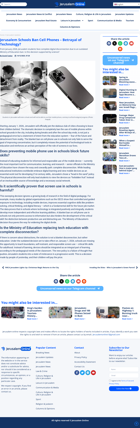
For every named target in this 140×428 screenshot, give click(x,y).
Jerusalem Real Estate (46, 20)
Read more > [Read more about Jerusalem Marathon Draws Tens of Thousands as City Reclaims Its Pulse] (124, 160)
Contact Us (79, 366)
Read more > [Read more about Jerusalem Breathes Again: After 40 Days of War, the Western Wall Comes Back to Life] (124, 135)
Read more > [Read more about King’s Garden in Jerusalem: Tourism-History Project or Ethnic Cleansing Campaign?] (32, 319)
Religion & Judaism (44, 404)
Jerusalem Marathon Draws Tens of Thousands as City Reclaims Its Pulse (128, 155)
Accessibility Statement (85, 362)
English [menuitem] (120, 4)
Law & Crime (41, 371)
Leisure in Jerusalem (72, 20)
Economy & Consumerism (18, 20)
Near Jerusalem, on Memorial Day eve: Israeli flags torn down (127, 105)
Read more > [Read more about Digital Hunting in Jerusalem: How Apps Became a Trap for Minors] (124, 97)
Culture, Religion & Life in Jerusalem (93, 14)
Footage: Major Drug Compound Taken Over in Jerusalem (127, 117)
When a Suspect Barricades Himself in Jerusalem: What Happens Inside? (127, 143)
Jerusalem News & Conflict (39, 14)
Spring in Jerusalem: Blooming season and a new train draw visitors (127, 79)
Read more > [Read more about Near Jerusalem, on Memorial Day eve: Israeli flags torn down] (124, 110)
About (77, 352)
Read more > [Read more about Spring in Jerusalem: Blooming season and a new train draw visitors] (124, 84)
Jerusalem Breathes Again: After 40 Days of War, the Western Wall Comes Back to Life (127, 130)
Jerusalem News (14, 14)
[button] (109, 43)
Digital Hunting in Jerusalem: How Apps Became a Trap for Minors (128, 92)
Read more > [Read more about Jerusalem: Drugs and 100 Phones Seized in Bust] (80, 319)
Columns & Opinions (70, 27)
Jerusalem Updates (124, 14)
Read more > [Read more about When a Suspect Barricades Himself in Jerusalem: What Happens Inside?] (124, 148)
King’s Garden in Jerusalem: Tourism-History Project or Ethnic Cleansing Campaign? (34, 312)
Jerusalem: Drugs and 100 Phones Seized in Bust (82, 312)
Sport (90, 20)
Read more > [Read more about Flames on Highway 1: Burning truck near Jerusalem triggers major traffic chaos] (127, 319)
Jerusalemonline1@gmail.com (106, 334)
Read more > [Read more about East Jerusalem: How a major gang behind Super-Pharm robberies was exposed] (124, 173)
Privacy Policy (80, 357)
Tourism (130, 20)
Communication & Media (109, 20)
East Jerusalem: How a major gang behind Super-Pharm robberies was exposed (128, 168)
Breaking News (42, 352)
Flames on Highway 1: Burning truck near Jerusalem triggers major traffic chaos (130, 312)
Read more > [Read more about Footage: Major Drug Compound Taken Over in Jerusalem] (124, 122)
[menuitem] (126, 4)
